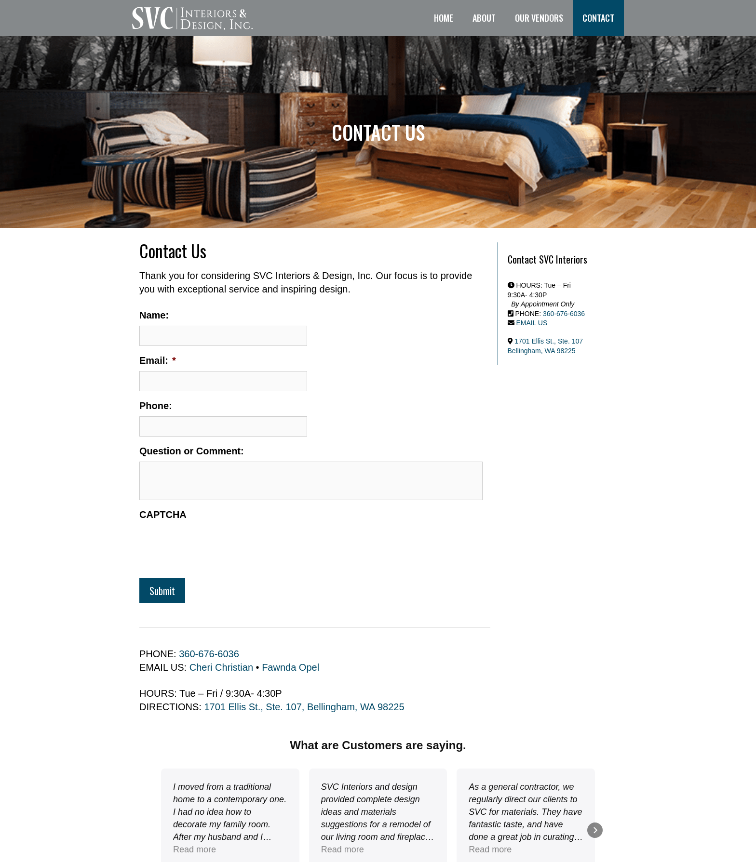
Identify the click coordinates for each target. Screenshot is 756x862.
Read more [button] (342, 849)
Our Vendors (539, 18)
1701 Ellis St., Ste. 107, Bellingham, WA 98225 (304, 707)
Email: (157, 360)
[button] (161, 830)
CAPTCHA (163, 514)
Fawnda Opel (290, 667)
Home (443, 18)
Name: (154, 315)
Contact (598, 18)
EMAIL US (531, 323)
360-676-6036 (209, 654)
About (484, 18)
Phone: (155, 405)
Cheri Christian (221, 667)
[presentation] (212, 544)
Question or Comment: (191, 451)
